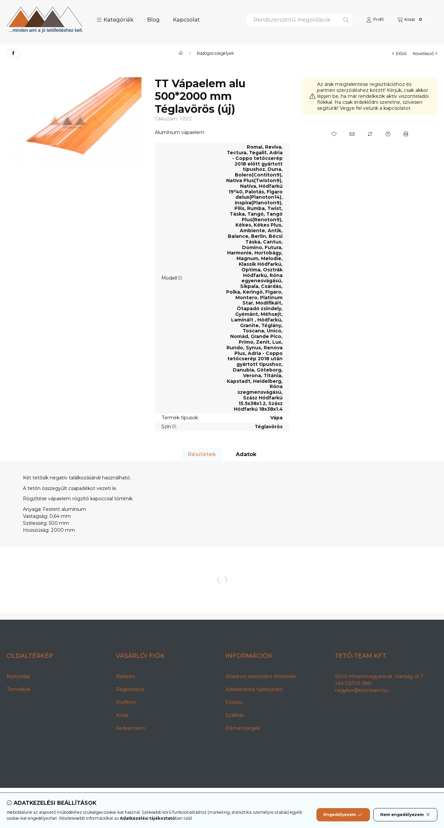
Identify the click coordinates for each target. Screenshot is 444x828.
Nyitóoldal (18, 676)
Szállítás (234, 715)
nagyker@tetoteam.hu (361, 690)
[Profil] (375, 20)
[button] (115, 20)
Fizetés (233, 702)
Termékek (19, 689)
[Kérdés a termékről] (388, 134)
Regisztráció (130, 689)
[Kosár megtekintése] (410, 20)
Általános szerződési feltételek (260, 676)
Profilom (126, 702)
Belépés (125, 676)
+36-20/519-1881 (353, 683)
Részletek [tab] (202, 454)
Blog (153, 20)
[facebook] (13, 53)
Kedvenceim (130, 728)
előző (399, 53)
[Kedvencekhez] (334, 134)
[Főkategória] (181, 53)
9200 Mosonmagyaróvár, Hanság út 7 (379, 676)
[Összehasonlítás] (370, 134)
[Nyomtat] (405, 134)
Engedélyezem (343, 814)
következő (425, 53)
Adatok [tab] (246, 454)
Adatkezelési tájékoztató (254, 689)
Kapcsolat (186, 20)
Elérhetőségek (242, 728)
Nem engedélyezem (405, 814)
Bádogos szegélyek (215, 53)
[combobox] (299, 20)
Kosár (122, 715)
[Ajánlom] (352, 134)
